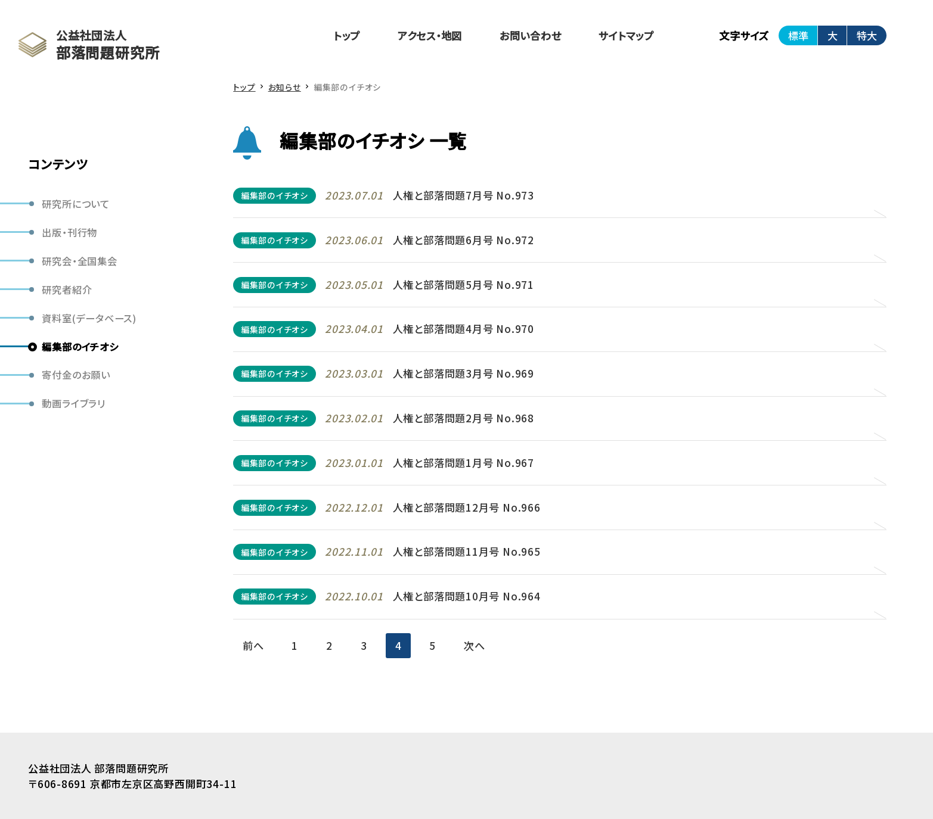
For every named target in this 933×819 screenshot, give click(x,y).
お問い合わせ (531, 35)
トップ (347, 35)
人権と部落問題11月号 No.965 (467, 551)
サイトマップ (626, 35)
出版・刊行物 (69, 232)
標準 (798, 35)
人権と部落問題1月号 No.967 (463, 462)
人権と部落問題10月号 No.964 (467, 595)
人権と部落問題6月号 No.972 (463, 239)
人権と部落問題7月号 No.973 (463, 195)
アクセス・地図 (430, 35)
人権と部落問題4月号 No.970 (463, 328)
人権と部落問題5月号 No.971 (463, 284)
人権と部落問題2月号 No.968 (463, 417)
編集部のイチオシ (80, 347)
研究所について (75, 204)
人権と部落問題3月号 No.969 (463, 373)
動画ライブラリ (73, 403)
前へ (253, 645)
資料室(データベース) (89, 318)
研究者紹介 (67, 289)
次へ (474, 645)
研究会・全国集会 (79, 261)
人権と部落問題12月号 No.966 (467, 507)
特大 (867, 35)
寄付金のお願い (76, 375)
